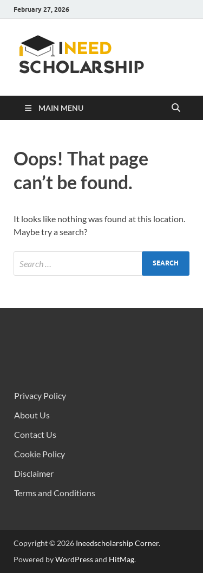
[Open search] (176, 108)
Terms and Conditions (54, 493)
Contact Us (35, 434)
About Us (32, 415)
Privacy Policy (40, 395)
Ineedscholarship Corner (117, 543)
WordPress (74, 559)
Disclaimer (34, 473)
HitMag (121, 559)
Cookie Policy (39, 454)
